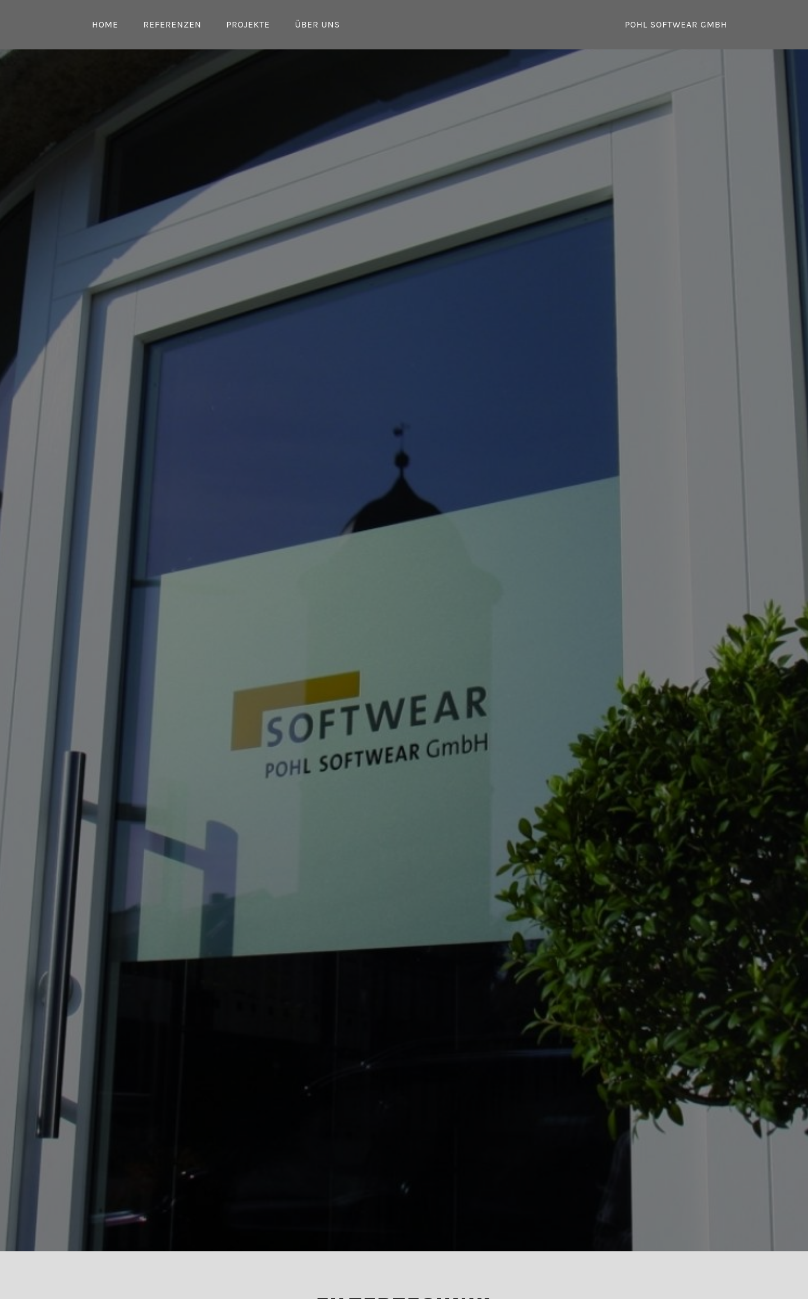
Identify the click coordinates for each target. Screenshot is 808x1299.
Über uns (317, 24)
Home (105, 24)
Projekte (248, 24)
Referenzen (172, 24)
